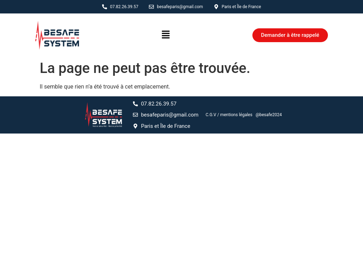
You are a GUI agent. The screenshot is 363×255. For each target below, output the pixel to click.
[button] (165, 35)
